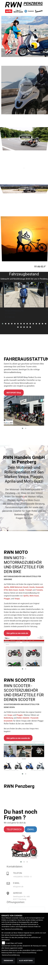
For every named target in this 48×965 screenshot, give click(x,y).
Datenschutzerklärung (13, 929)
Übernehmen (8, 960)
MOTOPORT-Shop (21, 426)
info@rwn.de (26, 887)
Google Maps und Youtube (14, 943)
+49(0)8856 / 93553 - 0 (30, 877)
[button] (2, 323)
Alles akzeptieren (26, 960)
